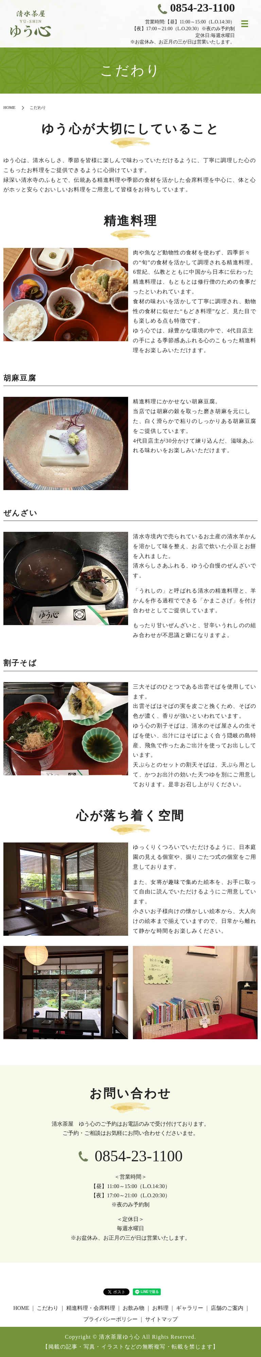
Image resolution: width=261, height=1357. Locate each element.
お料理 (160, 1308)
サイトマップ (161, 1319)
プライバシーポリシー (110, 1319)
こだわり (47, 1308)
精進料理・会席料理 (90, 1308)
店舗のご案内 (227, 1308)
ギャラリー (189, 1308)
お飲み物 (133, 1308)
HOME (9, 107)
